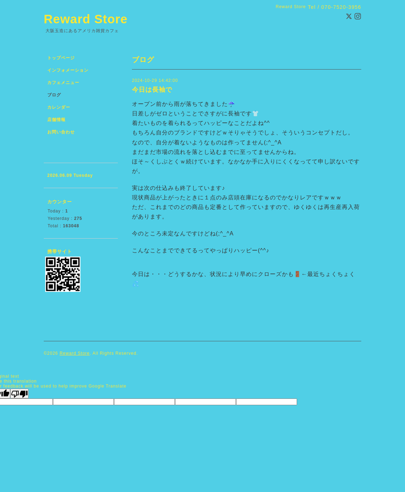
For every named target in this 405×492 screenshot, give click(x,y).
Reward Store (86, 19)
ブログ (54, 94)
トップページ (61, 57)
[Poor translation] (19, 393)
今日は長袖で (152, 89)
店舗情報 (56, 119)
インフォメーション (68, 70)
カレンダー (58, 107)
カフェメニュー (63, 82)
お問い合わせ (61, 132)
